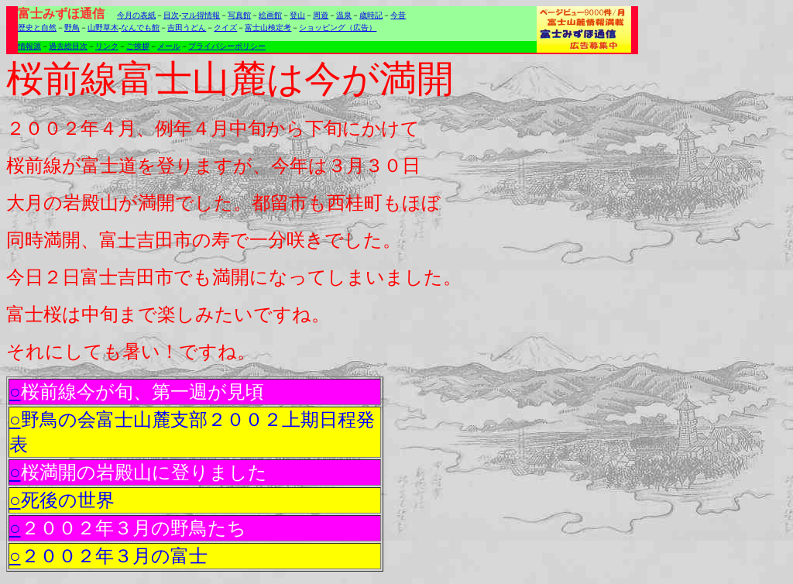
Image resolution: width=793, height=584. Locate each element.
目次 (171, 15)
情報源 (29, 46)
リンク (106, 46)
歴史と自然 (37, 27)
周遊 (320, 15)
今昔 (398, 15)
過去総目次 (68, 46)
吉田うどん (186, 27)
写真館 (239, 15)
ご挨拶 (137, 46)
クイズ (225, 27)
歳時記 (371, 15)
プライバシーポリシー (227, 46)
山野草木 (103, 27)
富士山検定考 (268, 27)
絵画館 (270, 15)
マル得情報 (200, 15)
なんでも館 (140, 27)
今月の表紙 (136, 15)
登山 (297, 15)
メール (168, 46)
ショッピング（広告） (337, 27)
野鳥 (72, 27)
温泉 (344, 15)
